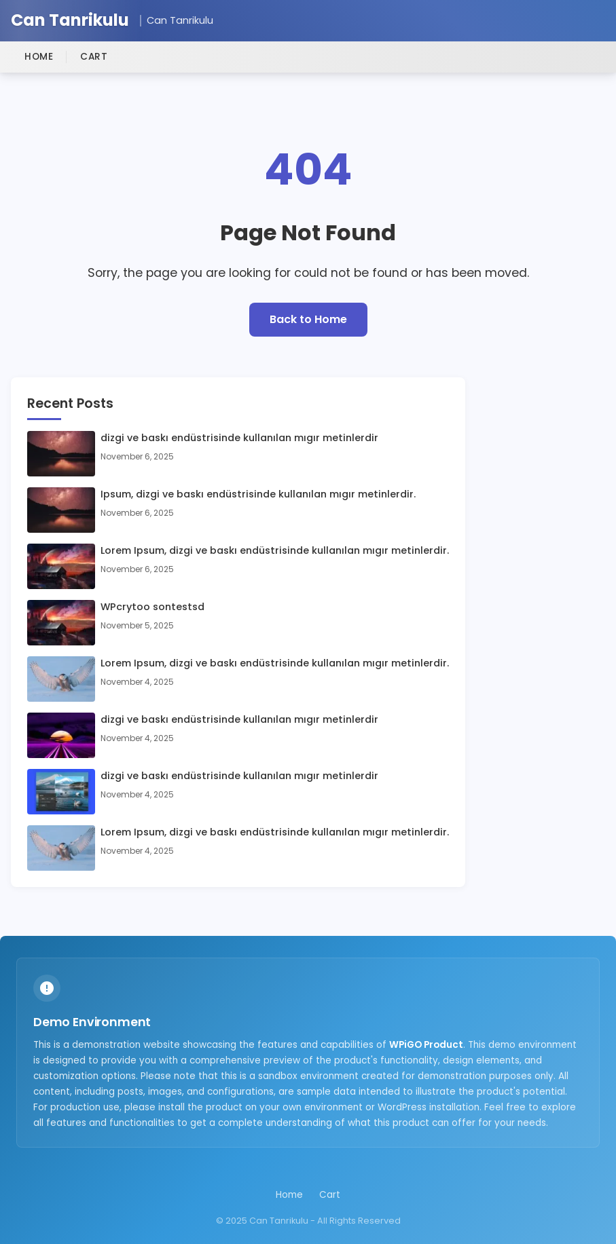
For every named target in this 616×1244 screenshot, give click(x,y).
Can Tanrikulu (70, 21)
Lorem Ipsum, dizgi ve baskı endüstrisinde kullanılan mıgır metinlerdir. (275, 550)
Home (38, 56)
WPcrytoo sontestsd (152, 607)
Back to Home (308, 319)
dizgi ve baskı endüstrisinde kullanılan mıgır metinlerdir (239, 438)
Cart (93, 56)
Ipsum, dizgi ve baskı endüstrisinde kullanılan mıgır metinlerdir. (258, 494)
